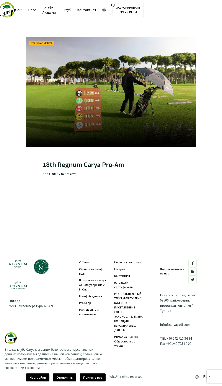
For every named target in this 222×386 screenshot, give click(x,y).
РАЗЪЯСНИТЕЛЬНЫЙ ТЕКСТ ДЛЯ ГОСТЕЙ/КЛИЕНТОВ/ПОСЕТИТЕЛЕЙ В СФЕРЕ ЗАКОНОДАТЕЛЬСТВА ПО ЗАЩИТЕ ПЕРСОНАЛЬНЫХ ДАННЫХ (128, 312)
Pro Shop (85, 303)
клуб (83, 10)
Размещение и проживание (89, 312)
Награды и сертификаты (123, 285)
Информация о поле (127, 262)
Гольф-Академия (60, 10)
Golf (23, 10)
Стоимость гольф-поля (91, 271)
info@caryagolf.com (175, 324)
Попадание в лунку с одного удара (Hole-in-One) (93, 284)
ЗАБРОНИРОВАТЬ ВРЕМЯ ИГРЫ (182, 10)
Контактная (122, 276)
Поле (37, 10)
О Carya (84, 262)
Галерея (119, 269)
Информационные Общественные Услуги (126, 341)
